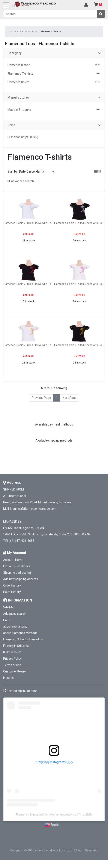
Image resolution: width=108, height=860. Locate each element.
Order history (12, 585)
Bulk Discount (12, 652)
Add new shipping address (20, 579)
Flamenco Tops (28, 31)
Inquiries (8, 678)
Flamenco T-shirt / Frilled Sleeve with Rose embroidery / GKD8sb (79, 223)
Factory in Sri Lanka (16, 646)
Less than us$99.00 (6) (23, 137)
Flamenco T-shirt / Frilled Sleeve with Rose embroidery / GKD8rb (28, 283)
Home (12, 31)
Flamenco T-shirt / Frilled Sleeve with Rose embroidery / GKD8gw (28, 345)
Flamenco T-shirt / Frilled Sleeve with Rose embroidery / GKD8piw (79, 283)
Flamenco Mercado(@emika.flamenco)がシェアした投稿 (54, 814)
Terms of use (12, 665)
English (55, 825)
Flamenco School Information (23, 639)
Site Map (9, 607)
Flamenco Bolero (19, 82)
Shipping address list (17, 573)
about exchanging (15, 626)
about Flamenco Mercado (20, 633)
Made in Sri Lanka (19, 110)
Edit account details (16, 566)
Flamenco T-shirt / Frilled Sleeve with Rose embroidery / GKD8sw (28, 223)
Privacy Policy (12, 659)
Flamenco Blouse (19, 65)
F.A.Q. (6, 620)
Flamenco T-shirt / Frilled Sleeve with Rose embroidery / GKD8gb (79, 345)
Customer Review (14, 671)
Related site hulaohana (20, 691)
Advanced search (21, 181)
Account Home (13, 560)
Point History (12, 592)
